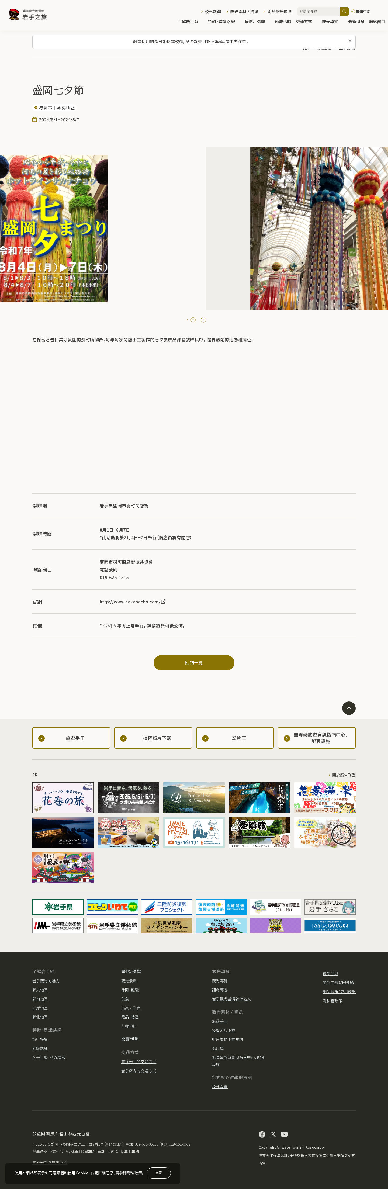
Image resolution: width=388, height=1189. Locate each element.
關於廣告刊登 (344, 774)
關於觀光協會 (279, 11)
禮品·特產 (130, 1016)
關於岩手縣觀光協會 (49, 1162)
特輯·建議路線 (224, 22)
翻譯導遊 (220, 990)
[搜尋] (344, 11)
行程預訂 (129, 1026)
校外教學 (213, 11)
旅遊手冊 (220, 1021)
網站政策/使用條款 (339, 991)
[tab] (187, 319)
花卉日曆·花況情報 (48, 1057)
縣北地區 (40, 1016)
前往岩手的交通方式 (138, 1061)
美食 (125, 998)
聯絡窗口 (377, 22)
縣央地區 (40, 990)
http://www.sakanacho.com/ (133, 601)
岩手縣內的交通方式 (138, 1070)
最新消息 (356, 22)
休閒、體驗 (130, 990)
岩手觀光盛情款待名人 (231, 998)
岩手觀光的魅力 (46, 980)
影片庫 (218, 1048)
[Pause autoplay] (203, 320)
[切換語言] (367, 11)
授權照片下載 (223, 1030)
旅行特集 (40, 1039)
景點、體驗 (258, 22)
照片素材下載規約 (227, 1039)
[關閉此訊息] (350, 40)
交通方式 (307, 22)
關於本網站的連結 (338, 982)
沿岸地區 (40, 1008)
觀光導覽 (333, 22)
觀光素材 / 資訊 (244, 11)
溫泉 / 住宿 (130, 1008)
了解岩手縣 (191, 22)
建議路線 (40, 1048)
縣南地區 (40, 998)
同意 (158, 1172)
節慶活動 (283, 22)
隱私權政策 (332, 1000)
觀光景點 (129, 980)
